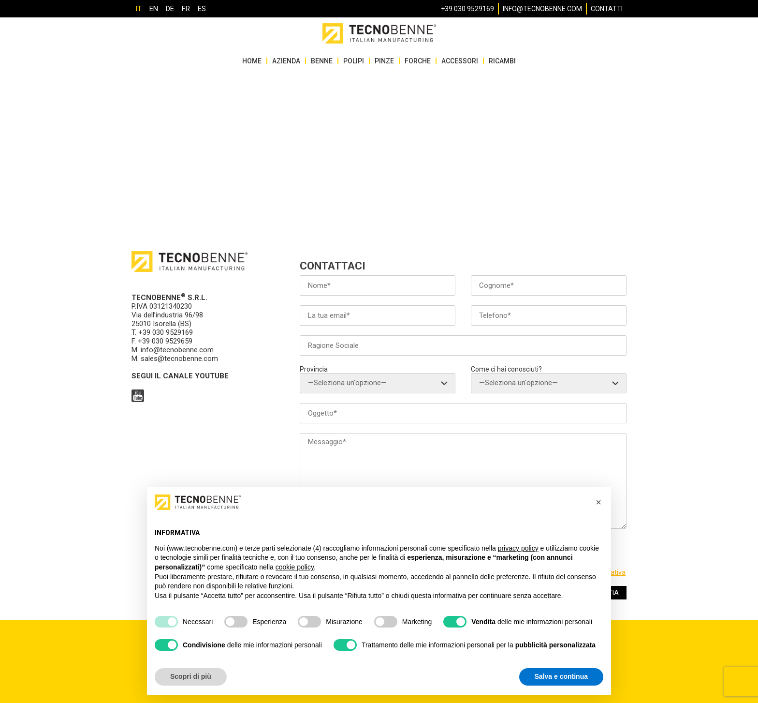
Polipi (353, 61)
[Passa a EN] (154, 8)
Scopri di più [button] (190, 676)
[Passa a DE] (170, 8)
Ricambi (502, 61)
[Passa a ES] (202, 8)
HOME (252, 61)
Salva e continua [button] (561, 676)
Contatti (607, 9)
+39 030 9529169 (467, 9)
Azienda (286, 61)
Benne (322, 61)
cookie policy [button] (295, 567)
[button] (598, 502)
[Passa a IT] (138, 8)
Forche (418, 61)
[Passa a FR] (186, 8)
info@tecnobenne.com (542, 9)
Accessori (459, 61)
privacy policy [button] (518, 548)
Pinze (384, 61)
